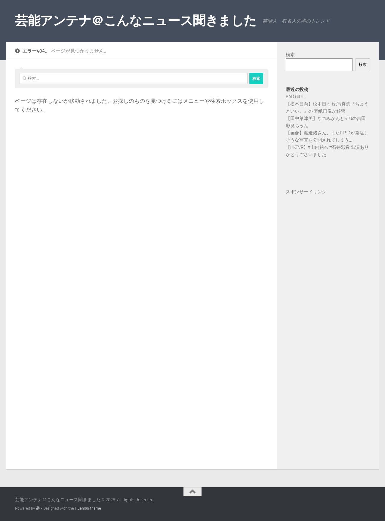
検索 (290, 54)
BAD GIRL (295, 97)
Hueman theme (88, 508)
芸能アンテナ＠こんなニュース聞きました (136, 20)
